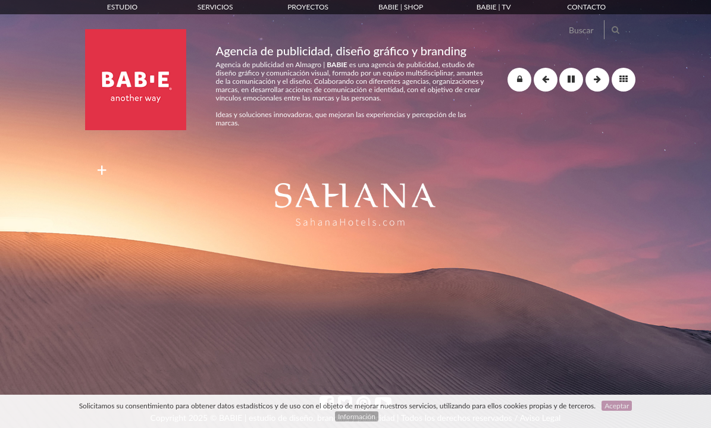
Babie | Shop (400, 6)
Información (356, 416)
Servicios (215, 6)
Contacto (586, 6)
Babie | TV (494, 6)
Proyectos (307, 6)
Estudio (122, 6)
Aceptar (616, 405)
